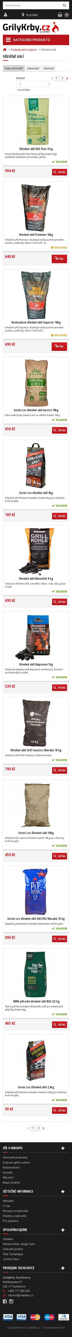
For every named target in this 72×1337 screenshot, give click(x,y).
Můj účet (8, 1177)
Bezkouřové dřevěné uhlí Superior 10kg (36, 322)
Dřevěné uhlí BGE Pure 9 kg (36, 149)
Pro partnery (10, 1221)
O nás (6, 1206)
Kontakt (32, 15)
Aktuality (8, 1201)
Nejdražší (49, 68)
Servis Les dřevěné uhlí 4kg (36, 493)
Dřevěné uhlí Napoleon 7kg (36, 664)
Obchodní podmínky (15, 1157)
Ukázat (20, 78)
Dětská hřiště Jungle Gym (19, 1244)
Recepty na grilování (15, 1211)
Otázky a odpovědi (14, 1216)
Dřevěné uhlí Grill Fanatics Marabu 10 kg (36, 750)
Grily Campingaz (13, 1254)
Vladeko (8, 1239)
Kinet (62, 1327)
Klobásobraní (11, 1167)
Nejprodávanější (14, 68)
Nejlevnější (33, 68)
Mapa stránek (11, 1182)
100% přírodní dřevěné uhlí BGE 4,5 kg (36, 1001)
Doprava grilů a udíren (16, 1162)
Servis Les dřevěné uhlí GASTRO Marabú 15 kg (36, 919)
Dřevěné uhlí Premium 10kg (36, 235)
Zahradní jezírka (13, 1249)
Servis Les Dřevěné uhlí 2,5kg (36, 1087)
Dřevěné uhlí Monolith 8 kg (36, 578)
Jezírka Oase (11, 1259)
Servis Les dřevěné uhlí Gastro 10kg (36, 410)
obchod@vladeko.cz (21, 1295)
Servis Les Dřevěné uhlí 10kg (36, 833)
